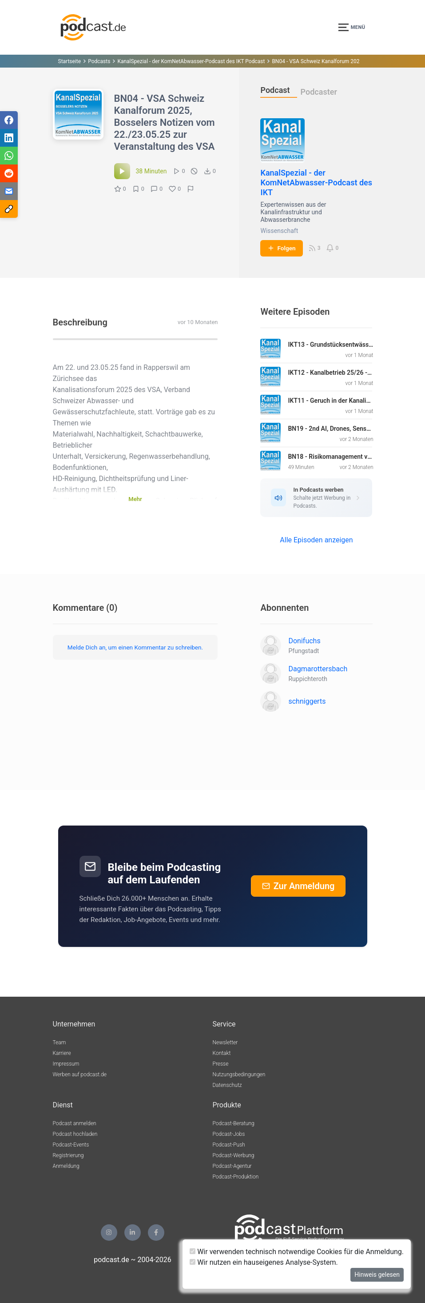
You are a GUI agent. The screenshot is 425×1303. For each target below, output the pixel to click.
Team (59, 1042)
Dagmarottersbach (317, 669)
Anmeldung (66, 1166)
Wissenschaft (279, 230)
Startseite (69, 61)
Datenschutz (227, 1085)
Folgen (281, 248)
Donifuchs (304, 641)
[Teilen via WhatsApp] (9, 155)
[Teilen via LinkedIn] (9, 138)
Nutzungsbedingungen (239, 1074)
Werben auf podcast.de (80, 1074)
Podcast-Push (229, 1145)
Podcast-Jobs (229, 1134)
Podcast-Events (71, 1145)
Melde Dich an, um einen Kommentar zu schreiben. (135, 647)
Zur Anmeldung (298, 886)
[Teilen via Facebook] (9, 120)
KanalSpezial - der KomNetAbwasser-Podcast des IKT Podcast (191, 61)
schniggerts (307, 701)
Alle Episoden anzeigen (316, 540)
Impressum (66, 1064)
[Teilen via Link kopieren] (9, 209)
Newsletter (225, 1042)
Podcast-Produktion (236, 1177)
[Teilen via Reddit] (9, 173)
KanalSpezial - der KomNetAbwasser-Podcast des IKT (316, 182)
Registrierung (68, 1155)
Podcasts (99, 61)
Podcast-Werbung (233, 1155)
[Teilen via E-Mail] (9, 191)
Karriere (62, 1053)
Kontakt (222, 1053)
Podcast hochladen (75, 1134)
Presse (221, 1064)
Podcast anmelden (74, 1123)
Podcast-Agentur (232, 1166)
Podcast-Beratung (233, 1123)
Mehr (135, 499)
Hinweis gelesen (377, 1274)
